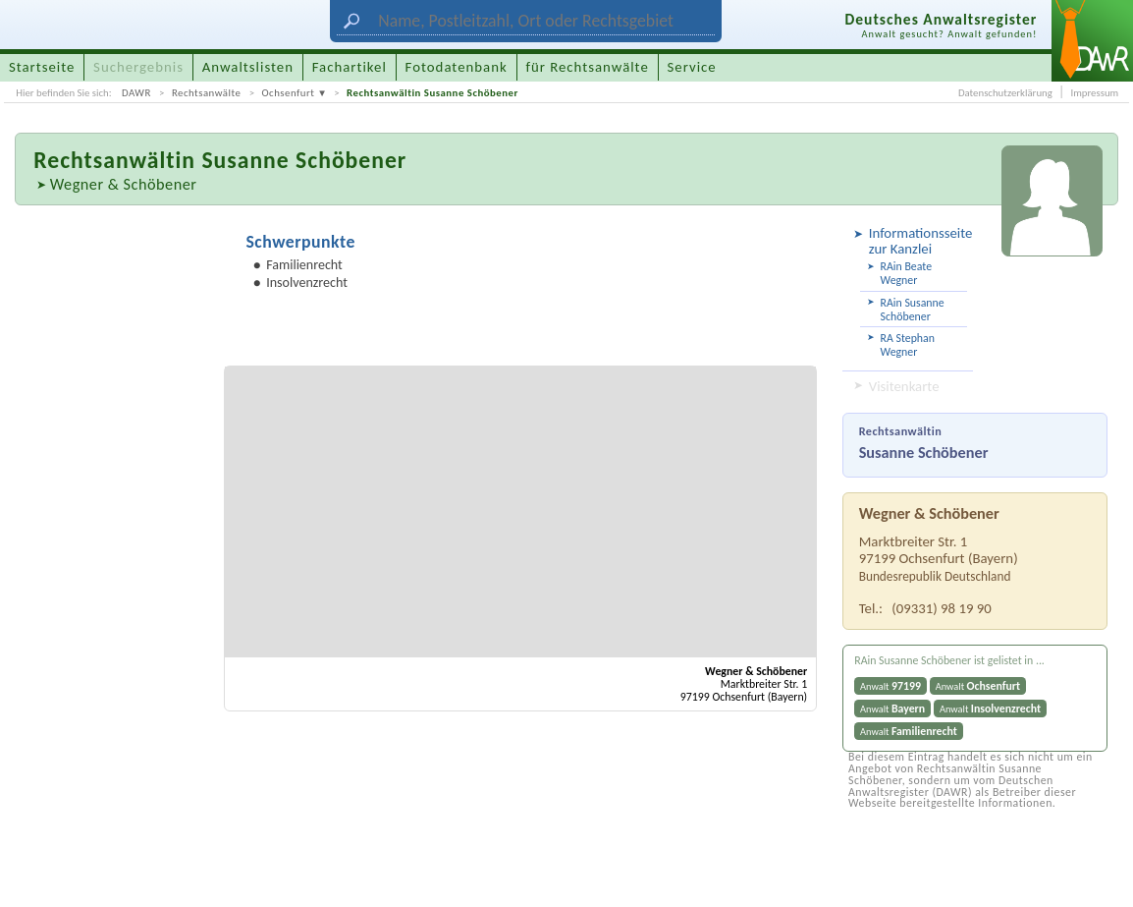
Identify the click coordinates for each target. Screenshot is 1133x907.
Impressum (1094, 92)
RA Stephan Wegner (908, 345)
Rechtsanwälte (206, 92)
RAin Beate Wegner (906, 273)
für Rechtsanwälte (586, 67)
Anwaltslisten (248, 67)
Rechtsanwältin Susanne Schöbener (432, 92)
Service (692, 67)
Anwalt (890, 686)
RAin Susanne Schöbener (912, 309)
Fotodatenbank (456, 67)
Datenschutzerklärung (1005, 92)
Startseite (42, 67)
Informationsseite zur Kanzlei (918, 240)
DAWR (136, 92)
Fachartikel (349, 67)
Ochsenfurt (287, 92)
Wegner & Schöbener (123, 184)
